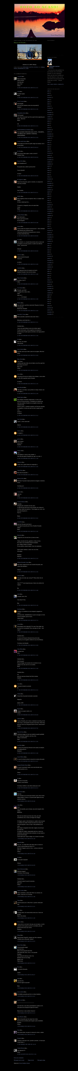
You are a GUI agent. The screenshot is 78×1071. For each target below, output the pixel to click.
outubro (49, 116)
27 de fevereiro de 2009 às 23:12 (27, 690)
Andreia (19, 430)
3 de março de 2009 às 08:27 (26, 974)
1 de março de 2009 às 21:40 (26, 896)
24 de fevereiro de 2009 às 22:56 (27, 109)
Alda (18, 978)
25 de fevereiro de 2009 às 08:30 (27, 235)
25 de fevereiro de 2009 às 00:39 (27, 175)
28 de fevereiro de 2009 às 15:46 (27, 753)
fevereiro (49, 97)
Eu (18, 778)
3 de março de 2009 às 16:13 (26, 1013)
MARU (18, 196)
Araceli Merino (20, 757)
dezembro (49, 112)
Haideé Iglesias (20, 397)
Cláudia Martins (20, 1048)
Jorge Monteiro (20, 1016)
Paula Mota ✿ (20, 387)
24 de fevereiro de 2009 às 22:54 (27, 97)
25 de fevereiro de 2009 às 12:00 (27, 274)
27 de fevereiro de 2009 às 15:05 (27, 655)
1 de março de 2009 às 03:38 (26, 853)
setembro (49, 118)
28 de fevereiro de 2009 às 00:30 (27, 714)
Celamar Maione (21, 214)
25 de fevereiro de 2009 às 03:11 (27, 192)
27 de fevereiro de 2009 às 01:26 (27, 605)
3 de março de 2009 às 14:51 (26, 996)
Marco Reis (19, 359)
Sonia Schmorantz (21, 869)
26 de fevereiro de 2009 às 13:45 (27, 466)
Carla (18, 910)
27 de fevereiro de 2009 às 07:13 (27, 620)
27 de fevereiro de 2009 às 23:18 (27, 705)
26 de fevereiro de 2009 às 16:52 (27, 474)
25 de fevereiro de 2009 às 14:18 (27, 310)
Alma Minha (20, 649)
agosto (48, 140)
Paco (18, 967)
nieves (18, 374)
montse (18, 226)
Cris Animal (20, 287)
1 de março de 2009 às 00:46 (26, 801)
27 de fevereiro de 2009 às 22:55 (27, 680)
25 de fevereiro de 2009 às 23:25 (27, 427)
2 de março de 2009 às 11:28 (26, 918)
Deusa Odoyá (20, 945)
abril (48, 93)
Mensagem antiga (41, 1060)
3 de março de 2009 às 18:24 (26, 1026)
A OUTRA (19, 522)
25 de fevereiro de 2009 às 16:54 (27, 345)
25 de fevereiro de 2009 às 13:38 (27, 299)
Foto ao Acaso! (39, 7)
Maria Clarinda (20, 278)
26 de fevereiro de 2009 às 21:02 (27, 531)
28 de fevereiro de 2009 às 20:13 (27, 788)
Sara (18, 239)
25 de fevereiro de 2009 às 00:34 (27, 157)
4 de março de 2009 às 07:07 (26, 1034)
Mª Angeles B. (20, 179)
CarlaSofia (19, 268)
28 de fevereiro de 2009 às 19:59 (27, 774)
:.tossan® (19, 76)
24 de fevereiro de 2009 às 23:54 (27, 137)
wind (18, 91)
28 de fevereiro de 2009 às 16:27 (27, 761)
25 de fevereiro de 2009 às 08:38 (27, 251)
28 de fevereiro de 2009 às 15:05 (27, 741)
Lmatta (18, 491)
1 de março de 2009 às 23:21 (26, 906)
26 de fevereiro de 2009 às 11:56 (27, 446)
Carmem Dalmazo (21, 501)
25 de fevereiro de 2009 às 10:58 (27, 264)
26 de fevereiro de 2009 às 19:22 (27, 518)
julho (48, 91)
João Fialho (19, 791)
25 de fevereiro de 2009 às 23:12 (27, 415)
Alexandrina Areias (21, 113)
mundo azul (19, 1000)
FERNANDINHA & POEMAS (24, 129)
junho (48, 101)
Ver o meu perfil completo (55, 84)
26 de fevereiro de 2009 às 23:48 (27, 590)
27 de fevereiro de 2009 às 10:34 (27, 632)
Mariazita (19, 535)
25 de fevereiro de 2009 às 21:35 (27, 383)
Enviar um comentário (19, 1057)
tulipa (18, 805)
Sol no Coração (20, 101)
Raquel (18, 708)
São (18, 339)
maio (48, 123)
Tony (18, 1030)
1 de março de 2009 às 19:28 (26, 886)
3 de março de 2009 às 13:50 (26, 988)
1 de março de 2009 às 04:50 (26, 865)
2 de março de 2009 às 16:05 (26, 931)
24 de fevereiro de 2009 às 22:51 (27, 87)
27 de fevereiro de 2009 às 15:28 (27, 668)
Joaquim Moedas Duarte (22, 765)
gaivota (18, 439)
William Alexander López (22, 562)
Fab (18, 857)
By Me (18, 151)
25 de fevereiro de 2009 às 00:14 (27, 147)
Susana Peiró (20, 161)
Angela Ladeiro (20, 890)
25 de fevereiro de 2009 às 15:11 (27, 322)
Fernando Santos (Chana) (54, 67)
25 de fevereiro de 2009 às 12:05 (27, 284)
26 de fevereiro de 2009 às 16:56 (27, 488)
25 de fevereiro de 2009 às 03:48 (27, 222)
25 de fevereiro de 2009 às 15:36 (27, 335)
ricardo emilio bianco (22, 141)
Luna (18, 683)
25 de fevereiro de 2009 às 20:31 (27, 370)
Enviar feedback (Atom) (24, 1063)
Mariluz (19, 302)
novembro (49, 114)
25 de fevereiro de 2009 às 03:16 (27, 211)
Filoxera (19, 921)
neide (18, 594)
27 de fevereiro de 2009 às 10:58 (27, 645)
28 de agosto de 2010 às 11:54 (26, 1054)
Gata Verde (19, 419)
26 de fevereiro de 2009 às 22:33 (27, 558)
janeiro (48, 110)
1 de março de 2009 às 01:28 (26, 838)
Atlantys (19, 450)
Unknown (19, 254)
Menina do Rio (20, 478)
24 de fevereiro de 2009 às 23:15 (27, 126)
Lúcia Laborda (20, 349)
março (48, 95)
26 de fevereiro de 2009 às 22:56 (27, 571)
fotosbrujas (19, 609)
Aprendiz (19, 842)
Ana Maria (19, 745)
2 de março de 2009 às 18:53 (26, 941)
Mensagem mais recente (19, 1060)
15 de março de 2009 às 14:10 (26, 1044)
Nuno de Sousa (20, 732)
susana (18, 624)
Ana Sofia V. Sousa (21, 314)
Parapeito (19, 1038)
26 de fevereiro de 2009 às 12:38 (27, 458)
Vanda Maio (20, 470)
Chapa (18, 900)
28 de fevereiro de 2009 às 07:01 (27, 728)
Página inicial (31, 1060)
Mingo (18, 935)
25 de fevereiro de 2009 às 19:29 (27, 355)
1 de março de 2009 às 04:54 (26, 875)
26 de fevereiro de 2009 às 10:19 (27, 435)
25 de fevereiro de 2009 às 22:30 (27, 393)
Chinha (18, 693)
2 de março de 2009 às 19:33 (26, 963)
